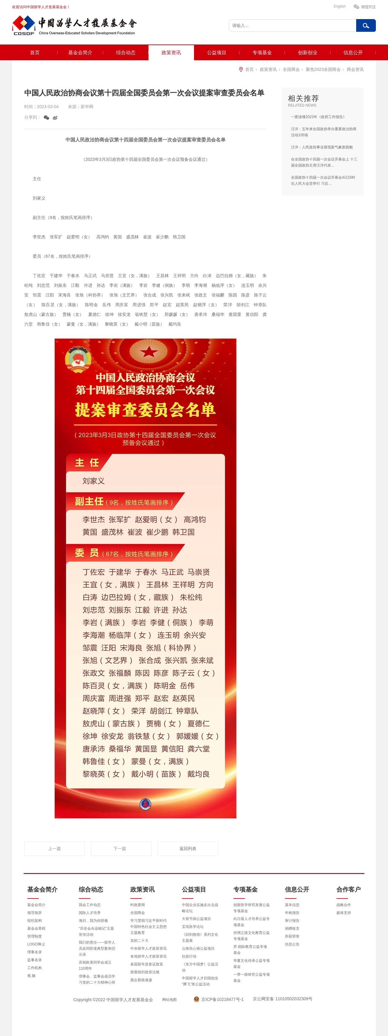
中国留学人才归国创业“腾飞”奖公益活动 (200, 981)
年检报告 (292, 913)
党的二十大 (139, 940)
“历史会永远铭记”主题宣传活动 (96, 931)
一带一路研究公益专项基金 (251, 977)
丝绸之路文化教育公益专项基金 (251, 936)
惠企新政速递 (141, 980)
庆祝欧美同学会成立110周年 (95, 965)
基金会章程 (36, 928)
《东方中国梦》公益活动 (200, 967)
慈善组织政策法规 (144, 972)
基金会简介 (80, 52)
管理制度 (34, 936)
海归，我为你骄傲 (93, 920)
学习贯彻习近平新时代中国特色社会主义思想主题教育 (148, 926)
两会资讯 (355, 69)
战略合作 (343, 905)
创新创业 (307, 52)
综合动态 (125, 52)
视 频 (31, 976)
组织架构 (34, 920)
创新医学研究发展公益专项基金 (251, 908)
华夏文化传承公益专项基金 (251, 963)
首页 (35, 52)
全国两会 (291, 69)
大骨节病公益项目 (196, 919)
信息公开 (353, 52)
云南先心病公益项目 (198, 948)
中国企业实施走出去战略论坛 (200, 908)
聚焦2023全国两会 (323, 69)
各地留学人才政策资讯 (148, 956)
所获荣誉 (292, 936)
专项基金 (262, 52)
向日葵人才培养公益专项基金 (251, 922)
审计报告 (292, 920)
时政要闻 (137, 905)
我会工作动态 (90, 905)
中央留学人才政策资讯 (148, 948)
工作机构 (34, 968)
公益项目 (216, 52)
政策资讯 (171, 52)
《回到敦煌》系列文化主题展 (200, 937)
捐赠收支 (292, 928)
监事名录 (34, 960)
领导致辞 (34, 913)
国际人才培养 (90, 913)
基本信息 (292, 905)
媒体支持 (343, 913)
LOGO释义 (36, 944)
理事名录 (34, 952)
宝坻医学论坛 (193, 927)
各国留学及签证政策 (146, 964)
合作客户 (348, 889)
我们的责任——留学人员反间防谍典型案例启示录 (97, 948)
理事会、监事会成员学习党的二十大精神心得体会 (97, 982)
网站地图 (169, 1000)
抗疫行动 (189, 956)
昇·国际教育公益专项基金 (250, 950)
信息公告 (292, 944)
